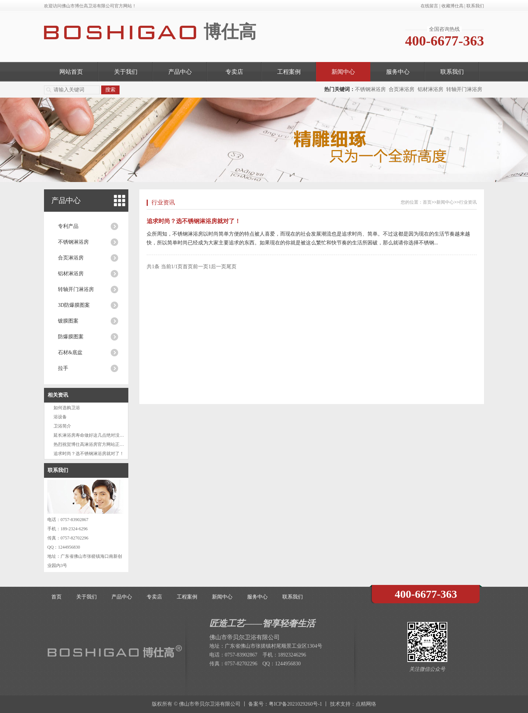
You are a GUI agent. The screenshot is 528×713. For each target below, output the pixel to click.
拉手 (63, 368)
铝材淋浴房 (430, 89)
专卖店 (234, 72)
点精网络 (366, 704)
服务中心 (398, 72)
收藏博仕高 (452, 5)
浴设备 (60, 416)
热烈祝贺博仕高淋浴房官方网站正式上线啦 (95, 444)
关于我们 (126, 72)
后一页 (218, 266)
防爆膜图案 (71, 336)
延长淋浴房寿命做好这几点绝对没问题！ (93, 435)
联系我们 (475, 5)
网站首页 (71, 72)
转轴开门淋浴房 (464, 89)
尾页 (231, 266)
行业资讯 (163, 202)
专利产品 (68, 226)
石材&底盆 (70, 352)
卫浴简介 (62, 426)
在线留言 (429, 5)
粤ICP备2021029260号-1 (295, 704)
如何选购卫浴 (67, 407)
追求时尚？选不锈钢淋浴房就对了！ (89, 453)
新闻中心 (343, 72)
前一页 (200, 266)
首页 (427, 202)
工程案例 (289, 72)
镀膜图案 (68, 321)
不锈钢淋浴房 (370, 89)
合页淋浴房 (401, 89)
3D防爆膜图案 (74, 305)
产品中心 (180, 72)
